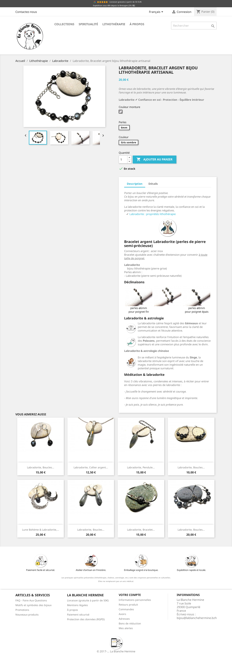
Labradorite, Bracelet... (141, 529)
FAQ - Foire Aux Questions (31, 600)
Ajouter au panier (154, 159)
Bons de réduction (130, 623)
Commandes (126, 609)
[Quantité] (123, 160)
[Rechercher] (194, 25)
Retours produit (128, 604)
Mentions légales (77, 605)
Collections (64, 24)
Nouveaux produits (27, 614)
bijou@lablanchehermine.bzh (197, 618)
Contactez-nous (26, 12)
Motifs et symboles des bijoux (33, 605)
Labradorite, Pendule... (141, 467)
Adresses (124, 618)
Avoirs (122, 614)
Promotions (22, 610)
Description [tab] (134, 183)
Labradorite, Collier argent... (91, 467)
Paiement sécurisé (78, 614)
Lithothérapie (113, 24)
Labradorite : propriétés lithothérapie (152, 214)
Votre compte (130, 595)
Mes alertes (126, 628)
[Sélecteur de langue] (156, 12)
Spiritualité (88, 24)
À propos (137, 24)
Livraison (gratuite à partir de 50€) (88, 600)
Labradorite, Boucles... (40, 467)
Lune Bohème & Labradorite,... (40, 529)
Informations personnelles (135, 600)
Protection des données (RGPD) (86, 619)
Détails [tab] (153, 183)
